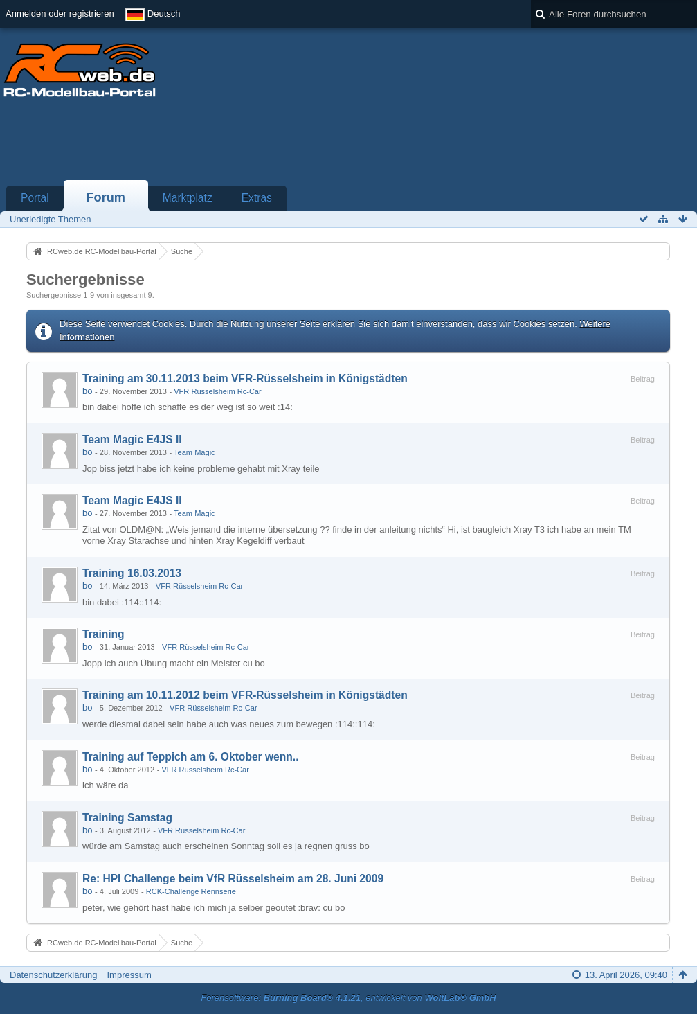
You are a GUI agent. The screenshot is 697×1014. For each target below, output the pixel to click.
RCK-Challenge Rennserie (191, 891)
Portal (35, 198)
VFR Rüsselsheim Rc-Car (217, 391)
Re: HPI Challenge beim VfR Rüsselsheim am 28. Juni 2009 (232, 878)
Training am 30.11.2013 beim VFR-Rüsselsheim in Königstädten (245, 378)
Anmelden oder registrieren (60, 13)
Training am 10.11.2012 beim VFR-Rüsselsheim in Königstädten (245, 695)
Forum (105, 197)
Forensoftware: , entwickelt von (348, 998)
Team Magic (194, 452)
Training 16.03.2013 (131, 573)
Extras (257, 198)
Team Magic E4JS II (132, 439)
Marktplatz (187, 198)
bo (87, 391)
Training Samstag (127, 818)
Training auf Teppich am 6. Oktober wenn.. (190, 757)
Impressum (129, 975)
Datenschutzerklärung (53, 975)
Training (103, 634)
